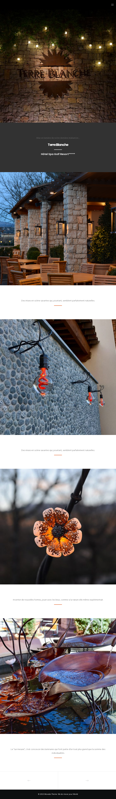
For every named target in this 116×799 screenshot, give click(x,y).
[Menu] (111, 4)
